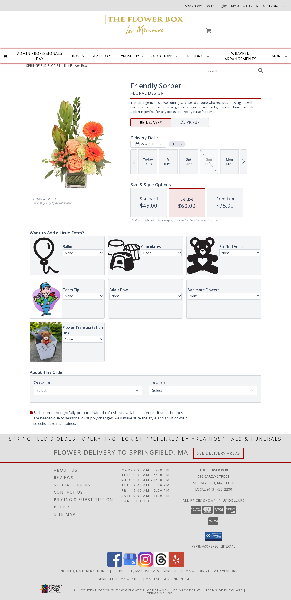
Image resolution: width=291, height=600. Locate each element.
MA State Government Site (169, 579)
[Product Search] (231, 71)
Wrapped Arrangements (240, 56)
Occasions (165, 56)
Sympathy (132, 56)
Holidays (198, 56)
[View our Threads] (161, 565)
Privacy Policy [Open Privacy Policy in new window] (187, 590)
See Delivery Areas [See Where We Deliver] (218, 453)
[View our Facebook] (114, 565)
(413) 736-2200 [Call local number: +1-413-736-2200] (273, 5)
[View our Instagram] (145, 565)
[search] (261, 70)
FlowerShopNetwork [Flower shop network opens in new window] (148, 590)
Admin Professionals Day (39, 56)
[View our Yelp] (176, 565)
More (280, 56)
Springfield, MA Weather (120, 579)
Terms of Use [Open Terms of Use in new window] (159, 593)
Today (177, 144)
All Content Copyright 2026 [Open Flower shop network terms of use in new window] (100, 590)
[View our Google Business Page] (130, 565)
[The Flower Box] (145, 24)
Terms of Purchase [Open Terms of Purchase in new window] (224, 590)
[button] (212, 30)
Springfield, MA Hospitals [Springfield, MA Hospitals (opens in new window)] (136, 571)
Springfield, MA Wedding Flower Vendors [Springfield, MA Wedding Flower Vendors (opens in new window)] (200, 571)
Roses (78, 56)
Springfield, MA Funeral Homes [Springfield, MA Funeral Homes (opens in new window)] (81, 571)
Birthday (101, 56)
